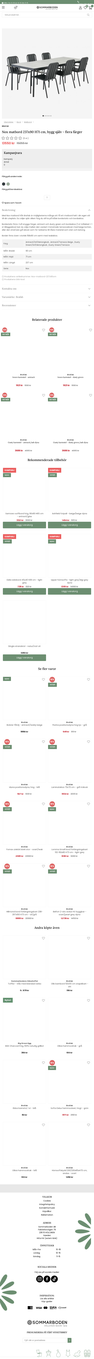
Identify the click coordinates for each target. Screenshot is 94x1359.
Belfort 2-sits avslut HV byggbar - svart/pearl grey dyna (69, 913)
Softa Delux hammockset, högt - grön (69, 1108)
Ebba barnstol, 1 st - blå (24, 1108)
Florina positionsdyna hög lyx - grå (69, 725)
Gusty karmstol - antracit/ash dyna (23, 442)
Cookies (47, 1200)
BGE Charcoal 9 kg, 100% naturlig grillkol (24, 1046)
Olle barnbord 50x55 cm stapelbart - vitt (69, 985)
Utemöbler (9, 122)
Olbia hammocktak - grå (69, 1046)
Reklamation (47, 1214)
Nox (27, 268)
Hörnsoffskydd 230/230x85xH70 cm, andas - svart (69, 1172)
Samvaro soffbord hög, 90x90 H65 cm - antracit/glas (24, 515)
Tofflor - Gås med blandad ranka (24, 983)
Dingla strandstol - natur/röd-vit (24, 646)
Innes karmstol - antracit (23, 377)
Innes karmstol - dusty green (70, 377)
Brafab (5, 126)
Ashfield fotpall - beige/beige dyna (69, 513)
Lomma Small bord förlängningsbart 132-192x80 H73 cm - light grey (70, 851)
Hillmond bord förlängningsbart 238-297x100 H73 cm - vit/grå (24, 913)
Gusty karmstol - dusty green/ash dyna (70, 442)
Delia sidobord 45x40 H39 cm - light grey (24, 581)
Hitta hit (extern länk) (47, 1238)
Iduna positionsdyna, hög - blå (24, 787)
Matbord (28, 122)
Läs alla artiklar (47, 1298)
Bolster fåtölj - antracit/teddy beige (24, 725)
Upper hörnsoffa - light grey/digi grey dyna (69, 581)
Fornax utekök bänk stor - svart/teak (24, 849)
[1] (47, 73)
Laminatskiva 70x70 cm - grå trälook (69, 787)
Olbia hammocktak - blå (24, 1170)
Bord (19, 122)
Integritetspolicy (47, 1204)
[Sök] (47, 14)
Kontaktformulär (47, 1208)
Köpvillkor (47, 1211)
